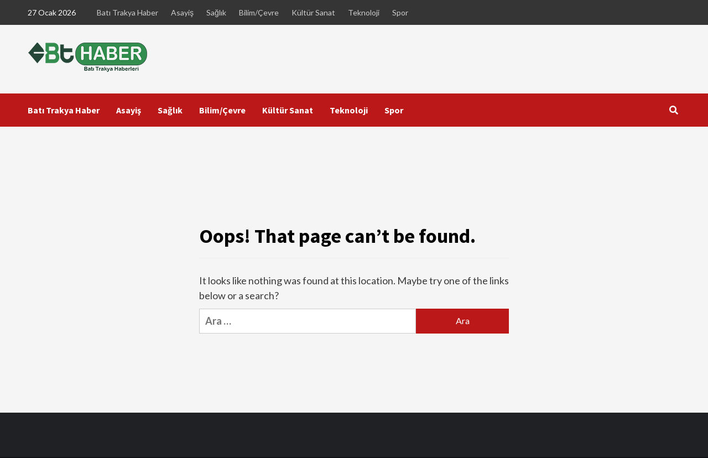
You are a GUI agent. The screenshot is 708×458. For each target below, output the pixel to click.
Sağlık (216, 12)
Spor (400, 12)
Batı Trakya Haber (127, 12)
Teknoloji (363, 12)
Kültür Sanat (313, 12)
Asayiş (182, 12)
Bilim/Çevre (259, 12)
